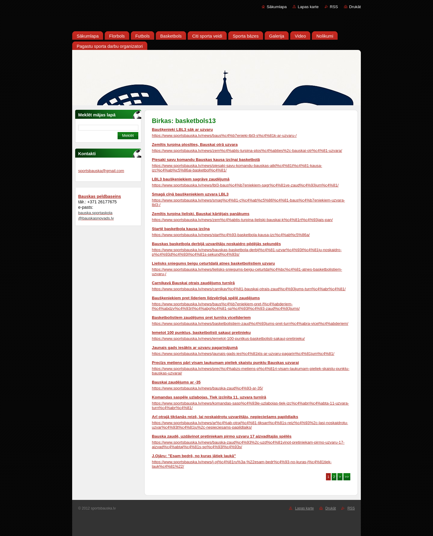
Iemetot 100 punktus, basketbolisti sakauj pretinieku (201, 332)
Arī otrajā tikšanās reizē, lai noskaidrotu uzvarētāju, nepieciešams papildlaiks (225, 416)
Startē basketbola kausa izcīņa (181, 228)
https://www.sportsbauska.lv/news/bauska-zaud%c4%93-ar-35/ (207, 388)
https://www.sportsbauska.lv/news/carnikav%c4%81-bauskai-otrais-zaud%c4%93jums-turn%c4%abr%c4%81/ (248, 289)
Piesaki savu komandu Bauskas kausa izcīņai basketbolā (206, 159)
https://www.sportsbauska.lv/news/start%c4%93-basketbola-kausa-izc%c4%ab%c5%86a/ (231, 235)
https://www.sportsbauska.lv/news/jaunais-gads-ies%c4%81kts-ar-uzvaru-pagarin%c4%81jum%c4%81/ (243, 353)
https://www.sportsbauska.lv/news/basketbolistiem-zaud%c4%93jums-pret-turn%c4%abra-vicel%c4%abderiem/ (250, 323)
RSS (334, 7)
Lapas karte (308, 7)
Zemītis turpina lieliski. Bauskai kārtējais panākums (200, 213)
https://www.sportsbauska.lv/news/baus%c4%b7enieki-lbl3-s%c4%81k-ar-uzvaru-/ (224, 135)
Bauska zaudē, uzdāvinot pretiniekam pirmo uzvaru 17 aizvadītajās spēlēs (221, 436)
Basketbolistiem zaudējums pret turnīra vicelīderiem (201, 317)
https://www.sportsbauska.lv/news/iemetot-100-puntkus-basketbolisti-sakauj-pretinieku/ (228, 338)
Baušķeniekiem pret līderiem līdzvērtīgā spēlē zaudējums (206, 298)
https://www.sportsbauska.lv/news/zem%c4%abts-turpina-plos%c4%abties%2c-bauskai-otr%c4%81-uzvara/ (247, 150)
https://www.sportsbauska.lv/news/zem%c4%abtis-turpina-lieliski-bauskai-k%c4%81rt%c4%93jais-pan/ (242, 219)
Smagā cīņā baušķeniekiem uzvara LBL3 (190, 194)
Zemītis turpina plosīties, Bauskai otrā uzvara (195, 144)
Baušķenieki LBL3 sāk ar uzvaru (182, 129)
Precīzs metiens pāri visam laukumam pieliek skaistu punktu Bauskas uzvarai (225, 362)
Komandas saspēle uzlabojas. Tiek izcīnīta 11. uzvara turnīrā (209, 397)
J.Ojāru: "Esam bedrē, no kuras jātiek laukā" (194, 456)
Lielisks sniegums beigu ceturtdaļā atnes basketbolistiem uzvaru (213, 263)
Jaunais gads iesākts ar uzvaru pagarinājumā (195, 347)
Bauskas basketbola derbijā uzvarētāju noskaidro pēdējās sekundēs (216, 244)
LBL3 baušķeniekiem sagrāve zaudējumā (190, 179)
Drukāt (355, 7)
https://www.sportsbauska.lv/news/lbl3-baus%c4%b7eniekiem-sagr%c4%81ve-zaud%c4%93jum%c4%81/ (245, 185)
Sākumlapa (277, 7)
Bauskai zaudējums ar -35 (176, 382)
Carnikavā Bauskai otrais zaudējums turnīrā (193, 283)
